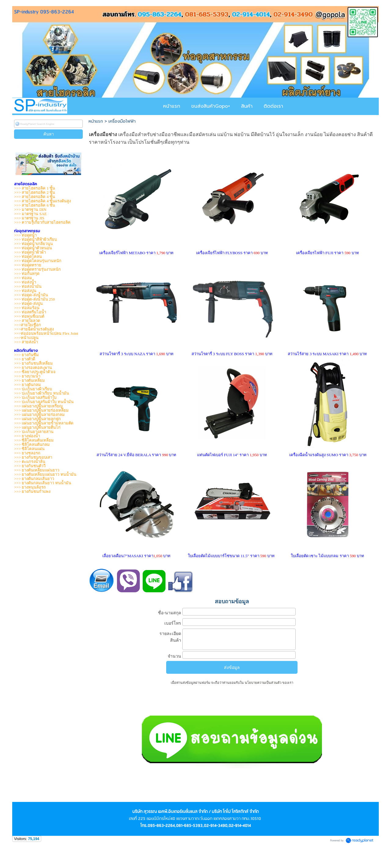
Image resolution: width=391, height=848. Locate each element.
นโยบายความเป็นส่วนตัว (263, 682)
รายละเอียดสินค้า (170, 637)
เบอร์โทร (172, 623)
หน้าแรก (96, 121)
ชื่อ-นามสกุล (169, 612)
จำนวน (174, 656)
